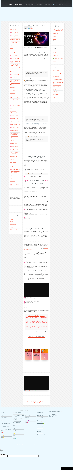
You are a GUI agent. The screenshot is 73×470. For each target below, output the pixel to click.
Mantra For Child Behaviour (15, 97)
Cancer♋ (2, 437)
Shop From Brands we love (14, 230)
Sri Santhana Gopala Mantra (15, 169)
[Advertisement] (36, 13)
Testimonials (39, 431)
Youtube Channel (30, 4)
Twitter (11, 222)
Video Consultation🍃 (40, 423)
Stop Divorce (55, 88)
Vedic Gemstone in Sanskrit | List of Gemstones (36, 402)
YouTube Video (55, 91)
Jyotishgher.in (43, 417)
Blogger (11, 221)
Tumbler (11, 219)
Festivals (26, 412)
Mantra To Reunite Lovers (15, 72)
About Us (2, 415)
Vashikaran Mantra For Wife (15, 99)
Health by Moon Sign (40, 415)
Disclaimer (2, 412)
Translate (30, 28)
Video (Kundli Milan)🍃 (40, 424)
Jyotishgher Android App (58, 411)
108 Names (14, 428)
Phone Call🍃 (61, 4)
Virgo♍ (14, 435)
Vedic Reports (39, 429)
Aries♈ (2, 432)
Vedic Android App (40, 433)
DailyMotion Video (13, 224)
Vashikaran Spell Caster (15, 141)
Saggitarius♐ (27, 417)
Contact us (53, 414)
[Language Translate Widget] (28, 27)
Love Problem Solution (14, 30)
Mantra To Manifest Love (15, 120)
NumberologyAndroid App (41, 434)
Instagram (11, 227)
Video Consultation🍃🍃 (50, 4)
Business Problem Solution (15, 182)
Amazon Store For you (13, 229)
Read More (28, 357)
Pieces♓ (26, 422)
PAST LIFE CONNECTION (57, 92)
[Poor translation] (4, 454)
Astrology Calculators (56, 97)
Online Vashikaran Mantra (15, 103)
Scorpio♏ (14, 438)
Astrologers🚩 (39, 421)
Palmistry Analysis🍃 (40, 428)
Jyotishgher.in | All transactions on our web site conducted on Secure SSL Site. (44, 444)
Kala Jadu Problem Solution (15, 105)
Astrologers (39, 4)
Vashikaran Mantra (56, 70)
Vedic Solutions (15, 5)
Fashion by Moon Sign (40, 412)
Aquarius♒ (27, 420)
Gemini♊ (2, 435)
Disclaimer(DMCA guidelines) (36, 316)
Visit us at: (38, 417)
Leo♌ (14, 433)
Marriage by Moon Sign (28, 415)
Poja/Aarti (14, 430)
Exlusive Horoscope (56, 89)
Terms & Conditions (4, 417)
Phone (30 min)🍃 (40, 426)
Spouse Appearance (56, 94)
